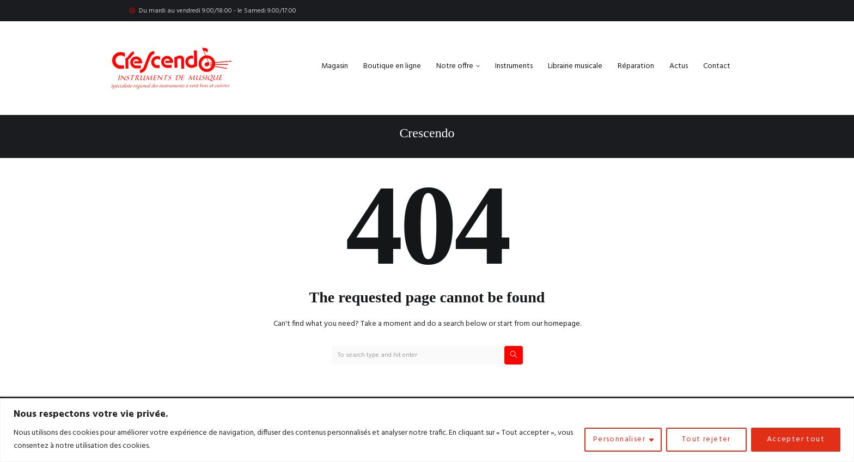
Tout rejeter (706, 439)
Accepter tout (796, 439)
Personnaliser (619, 439)
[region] (427, 430)
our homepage (556, 324)
